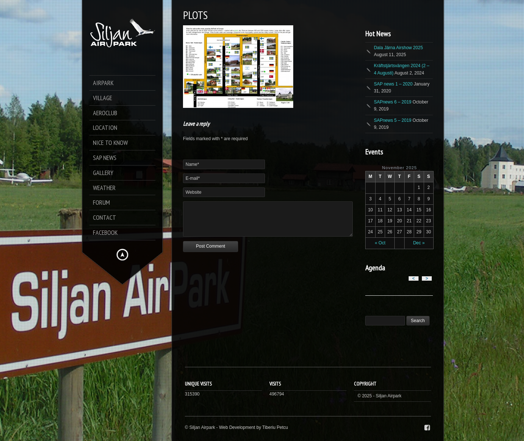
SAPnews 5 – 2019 (392, 120)
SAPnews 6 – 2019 (392, 102)
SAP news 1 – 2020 (393, 84)
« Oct (380, 242)
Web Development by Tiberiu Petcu (253, 427)
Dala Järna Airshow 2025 (398, 47)
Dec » (418, 242)
